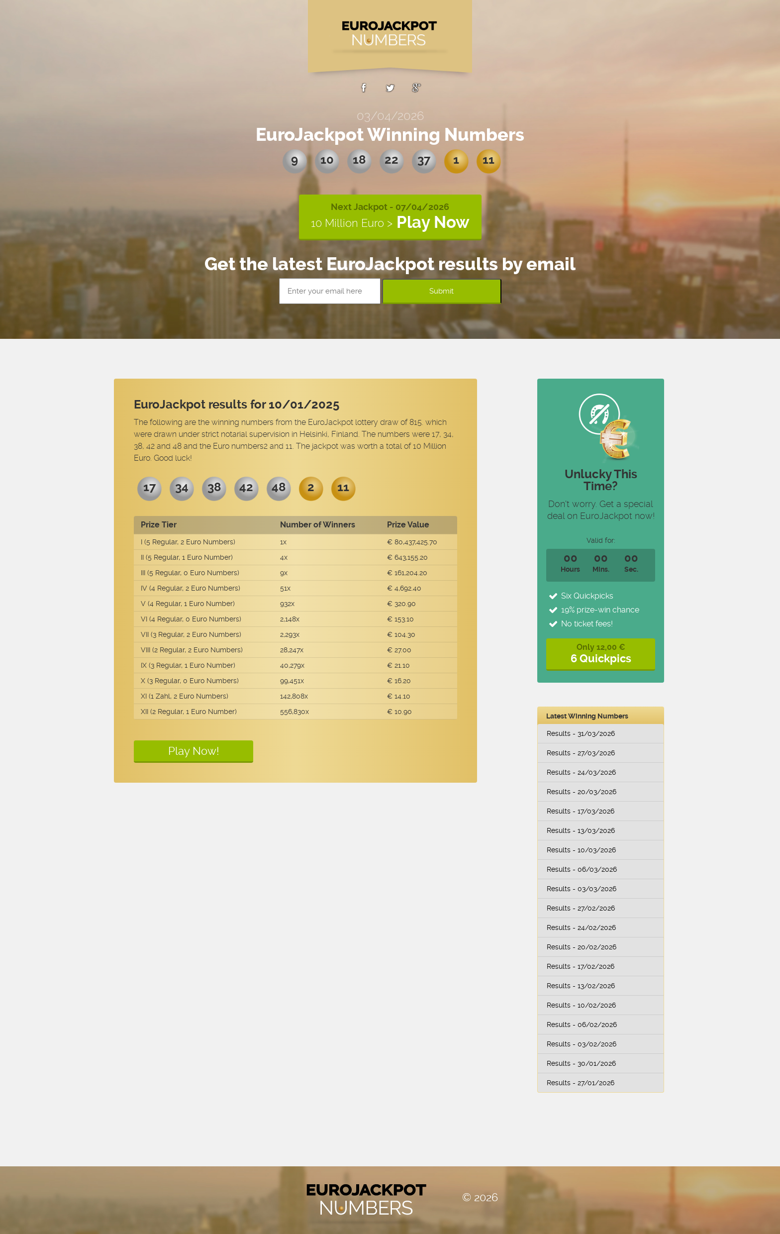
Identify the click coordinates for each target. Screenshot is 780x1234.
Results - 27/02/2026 (581, 908)
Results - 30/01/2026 (581, 1063)
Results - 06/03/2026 (582, 869)
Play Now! (193, 750)
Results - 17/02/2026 (580, 966)
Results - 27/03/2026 (581, 753)
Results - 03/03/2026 (581, 889)
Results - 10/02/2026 (581, 1005)
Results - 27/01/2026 (580, 1083)
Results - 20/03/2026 (581, 792)
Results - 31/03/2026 (581, 733)
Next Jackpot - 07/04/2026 (390, 217)
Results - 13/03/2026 (581, 830)
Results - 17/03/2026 (580, 811)
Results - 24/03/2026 (581, 772)
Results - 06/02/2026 (582, 1024)
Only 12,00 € (600, 653)
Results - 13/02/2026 (581, 986)
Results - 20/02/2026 (581, 947)
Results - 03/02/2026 (581, 1044)
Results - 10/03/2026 (581, 850)
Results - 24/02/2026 (581, 927)
